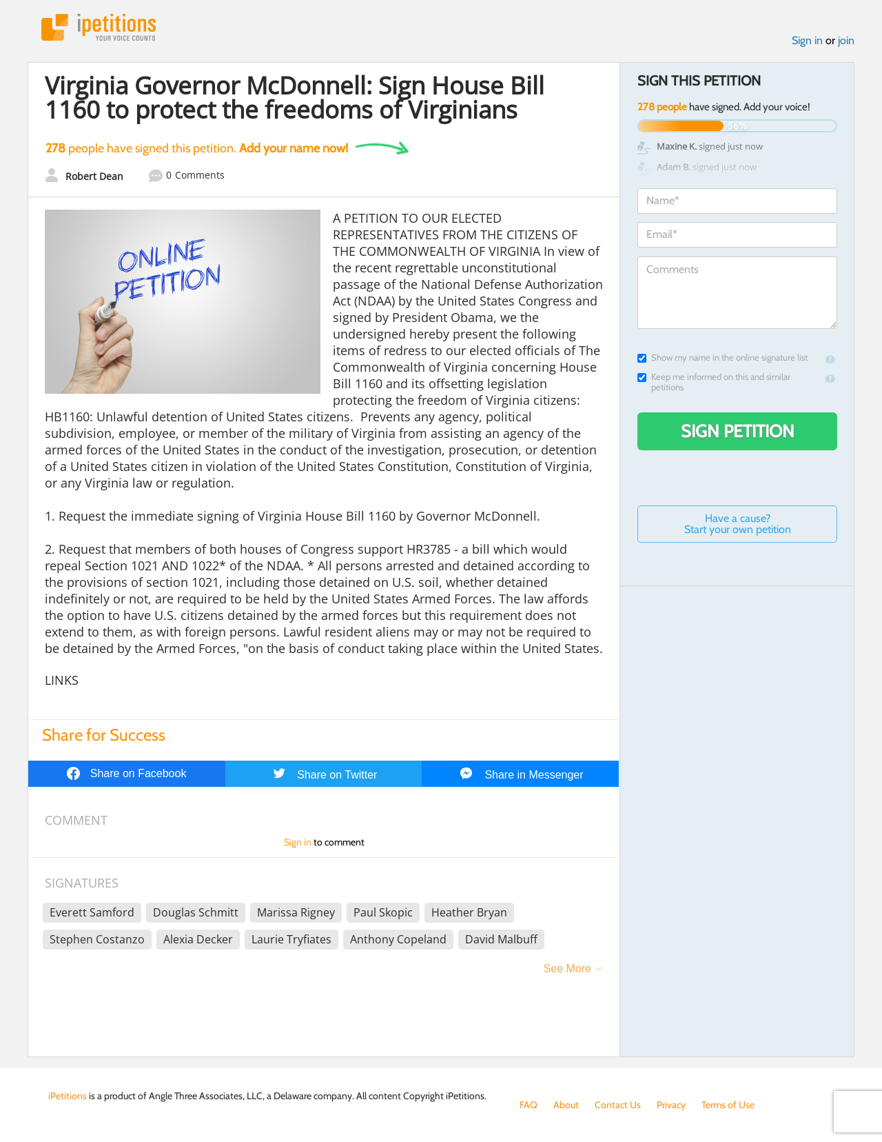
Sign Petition (737, 431)
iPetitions (98, 27)
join (846, 40)
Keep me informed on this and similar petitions (713, 382)
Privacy (671, 1105)
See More (567, 968)
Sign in (807, 40)
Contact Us (618, 1105)
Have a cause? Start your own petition (737, 524)
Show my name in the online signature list (722, 357)
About (566, 1105)
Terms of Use (728, 1105)
